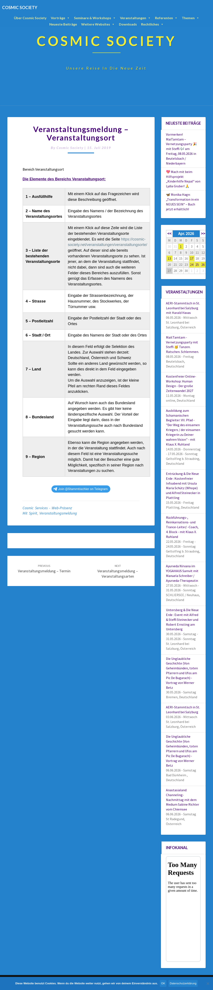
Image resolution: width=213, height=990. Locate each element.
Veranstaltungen (135, 18)
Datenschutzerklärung (183, 983)
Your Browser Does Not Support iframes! (183, 909)
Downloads (128, 24)
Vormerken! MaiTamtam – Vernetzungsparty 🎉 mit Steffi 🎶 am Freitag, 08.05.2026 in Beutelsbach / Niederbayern (181, 148)
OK (163, 983)
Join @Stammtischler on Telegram (80, 489)
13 (169, 258)
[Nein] (208, 983)
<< (169, 233)
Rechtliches (152, 24)
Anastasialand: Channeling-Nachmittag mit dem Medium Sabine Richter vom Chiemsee (182, 799)
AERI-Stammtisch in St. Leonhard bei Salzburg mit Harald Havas (183, 308)
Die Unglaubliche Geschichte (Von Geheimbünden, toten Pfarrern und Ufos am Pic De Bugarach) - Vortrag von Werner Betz (182, 673)
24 (191, 264)
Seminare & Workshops (95, 18)
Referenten (166, 18)
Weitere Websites (98, 24)
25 (197, 264)
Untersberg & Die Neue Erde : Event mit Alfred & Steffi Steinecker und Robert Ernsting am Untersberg (182, 619)
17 (191, 258)
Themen (190, 18)
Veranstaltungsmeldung (58, 513)
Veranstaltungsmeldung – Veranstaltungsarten (117, 571)
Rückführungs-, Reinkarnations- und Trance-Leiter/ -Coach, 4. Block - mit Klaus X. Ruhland (182, 527)
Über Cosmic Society (30, 18)
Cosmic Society (70, 148)
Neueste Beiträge (63, 24)
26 (203, 264)
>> (203, 233)
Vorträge (60, 18)
